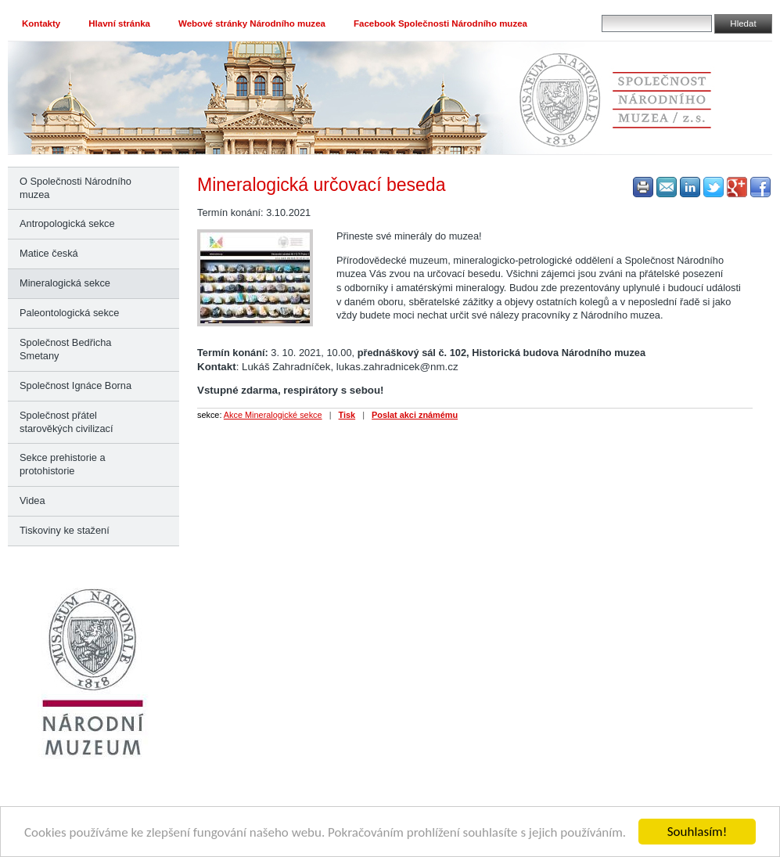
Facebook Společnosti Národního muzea (440, 23)
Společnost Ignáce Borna (75, 385)
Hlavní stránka (119, 23)
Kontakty (41, 23)
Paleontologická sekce (69, 313)
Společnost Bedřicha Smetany (65, 349)
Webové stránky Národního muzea (251, 23)
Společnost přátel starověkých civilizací (66, 421)
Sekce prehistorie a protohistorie (63, 464)
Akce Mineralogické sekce (273, 414)
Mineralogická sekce (65, 283)
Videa (32, 500)
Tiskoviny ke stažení (65, 530)
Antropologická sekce (67, 223)
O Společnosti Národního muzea (75, 187)
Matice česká (49, 253)
